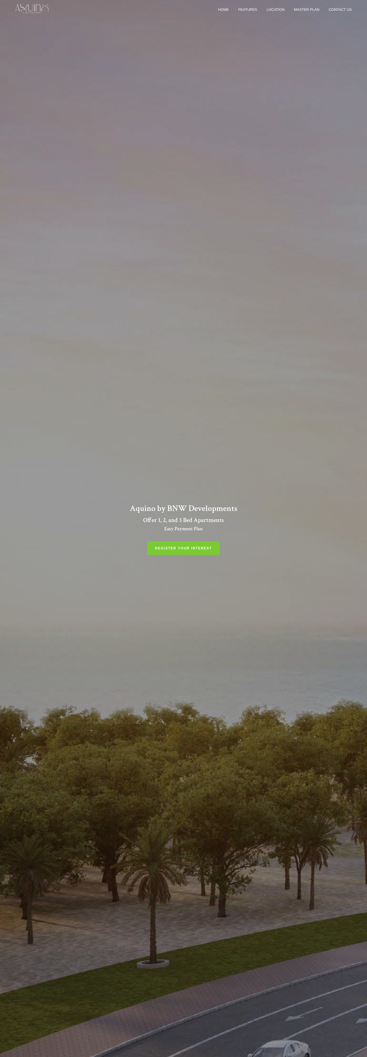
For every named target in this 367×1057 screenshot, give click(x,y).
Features (247, 9)
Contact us (340, 9)
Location (276, 9)
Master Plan (306, 9)
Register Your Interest (183, 548)
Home (223, 9)
